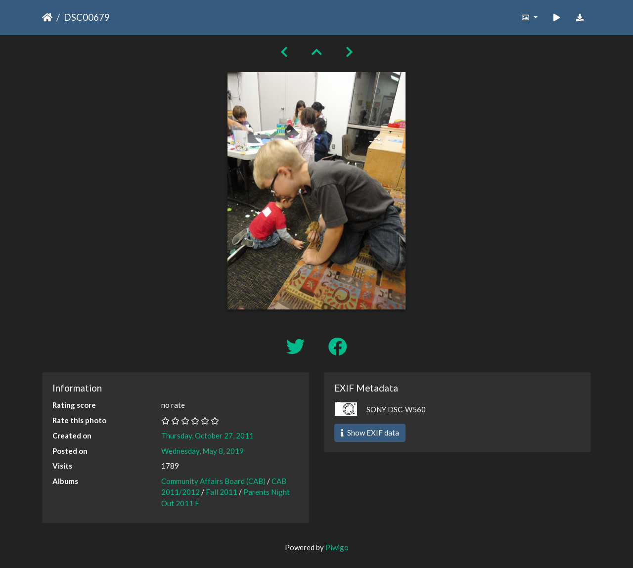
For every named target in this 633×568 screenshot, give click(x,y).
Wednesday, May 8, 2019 (202, 450)
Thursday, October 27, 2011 (207, 435)
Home (47, 17)
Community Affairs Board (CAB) (213, 481)
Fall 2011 (221, 491)
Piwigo (337, 547)
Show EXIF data (370, 432)
